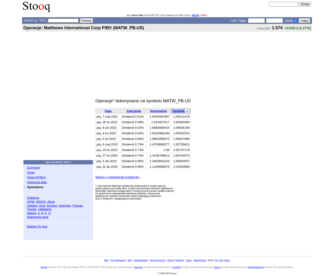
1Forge (217, 267)
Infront (44, 267)
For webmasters (118, 260)
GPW (30, 201)
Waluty (31, 213)
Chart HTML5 (36, 177)
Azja (42, 205)
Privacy (171, 260)
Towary (32, 209)
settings (179, 260)
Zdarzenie (133, 111)
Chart (31, 172)
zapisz (289, 20)
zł (49, 213)
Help (106, 260)
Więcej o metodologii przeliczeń (117, 177)
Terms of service (157, 260)
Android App (199, 260)
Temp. (227, 260)
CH (221, 260)
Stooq (189, 260)
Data (108, 111)
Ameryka (64, 205)
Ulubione (33, 197)
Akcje (51, 201)
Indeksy (32, 205)
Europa (52, 205)
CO (216, 260)
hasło (242, 20)
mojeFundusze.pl (255, 267)
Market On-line (37, 226)
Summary (33, 167)
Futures (77, 205)
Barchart (138, 267)
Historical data (37, 182)
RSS (130, 260)
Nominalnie (158, 111)
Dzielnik (179, 111)
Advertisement (141, 260)
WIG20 (195, 15)
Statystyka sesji (37, 217)
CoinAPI (176, 267)
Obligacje (44, 209)
